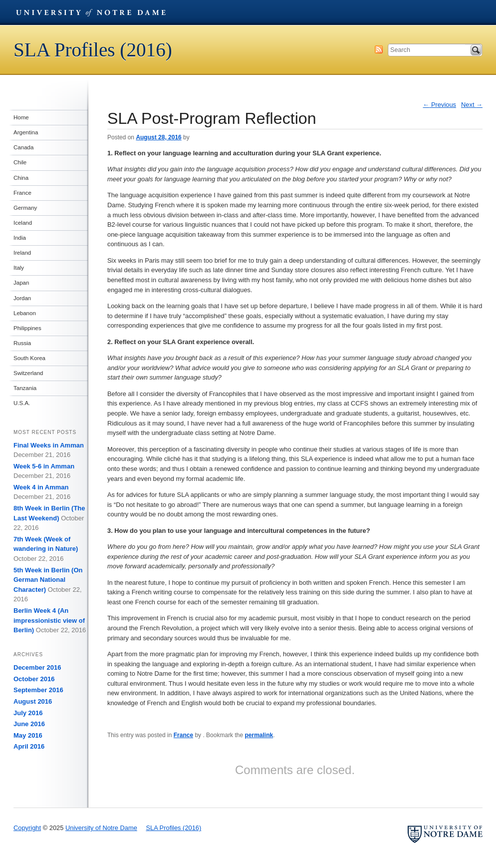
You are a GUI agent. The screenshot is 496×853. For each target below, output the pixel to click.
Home (21, 117)
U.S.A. (21, 403)
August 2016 (32, 701)
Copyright (27, 828)
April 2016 (28, 746)
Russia (22, 343)
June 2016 (29, 724)
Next (472, 104)
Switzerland (28, 373)
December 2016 (37, 667)
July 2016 (28, 713)
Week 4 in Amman (41, 487)
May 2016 (27, 735)
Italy (18, 268)
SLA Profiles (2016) (92, 49)
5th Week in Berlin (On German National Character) (47, 579)
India (19, 238)
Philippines (27, 328)
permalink (259, 735)
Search (476, 49)
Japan (21, 283)
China (20, 178)
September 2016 (38, 690)
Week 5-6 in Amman (43, 466)
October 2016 (33, 679)
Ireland (22, 253)
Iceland (22, 223)
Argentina (25, 132)
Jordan (22, 298)
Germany (25, 208)
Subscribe (379, 49)
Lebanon (24, 313)
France (183, 735)
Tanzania (24, 388)
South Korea (29, 358)
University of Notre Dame (90, 12)
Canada (23, 147)
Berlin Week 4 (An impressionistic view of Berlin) (49, 620)
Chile (19, 162)
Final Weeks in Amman (48, 445)
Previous (440, 104)
